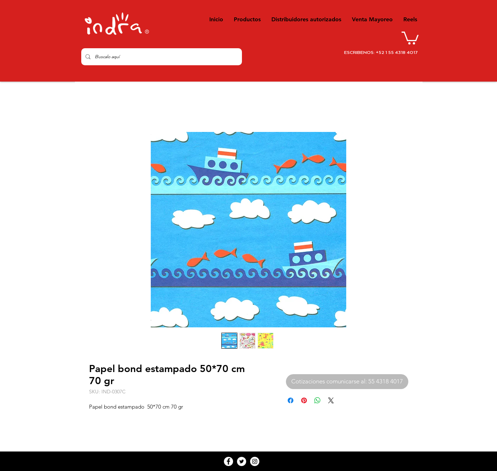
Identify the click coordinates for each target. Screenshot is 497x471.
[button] (410, 37)
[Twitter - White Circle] (241, 461)
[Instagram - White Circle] (254, 461)
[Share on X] (331, 400)
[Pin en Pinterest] (304, 400)
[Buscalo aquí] (161, 56)
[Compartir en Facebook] (290, 400)
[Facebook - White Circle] (228, 461)
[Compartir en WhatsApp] (317, 400)
